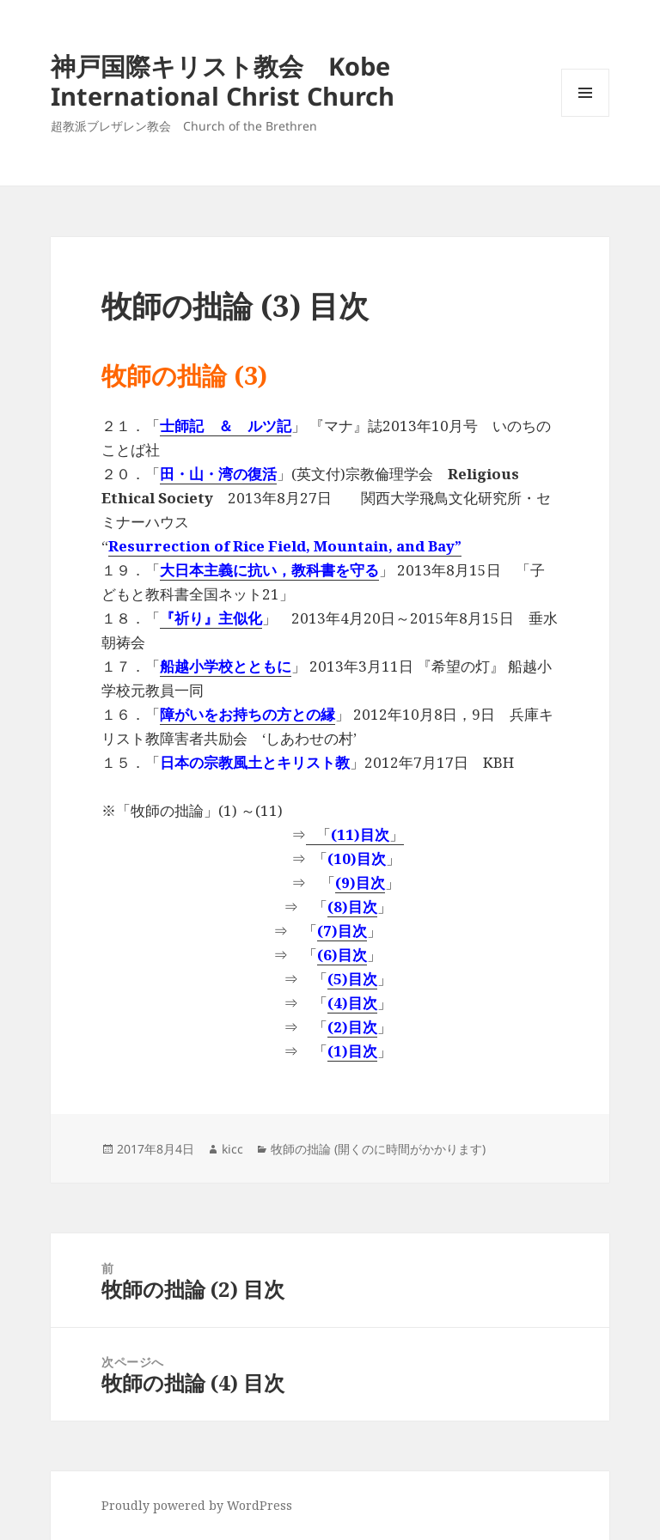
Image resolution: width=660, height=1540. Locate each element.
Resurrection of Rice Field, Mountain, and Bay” (284, 546)
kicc (232, 1149)
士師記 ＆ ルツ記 (225, 425)
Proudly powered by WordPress (196, 1505)
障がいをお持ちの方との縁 (247, 714)
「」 (355, 834)
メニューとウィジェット (585, 116)
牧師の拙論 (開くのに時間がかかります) (378, 1149)
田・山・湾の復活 (218, 474)
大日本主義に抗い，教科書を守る (269, 570)
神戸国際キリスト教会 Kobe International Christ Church (222, 81)
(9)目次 (360, 882)
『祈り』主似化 (211, 618)
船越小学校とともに (225, 666)
